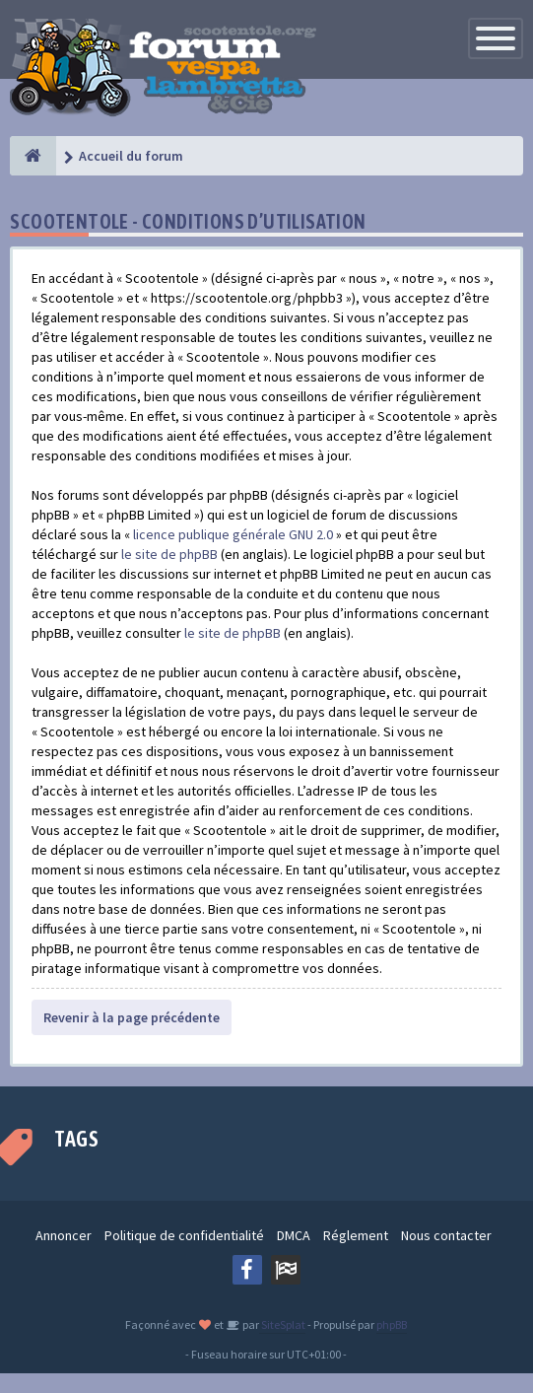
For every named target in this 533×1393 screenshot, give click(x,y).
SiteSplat (282, 1324)
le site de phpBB (169, 554)
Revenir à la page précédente (131, 1017)
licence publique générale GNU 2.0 (233, 534)
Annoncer (63, 1235)
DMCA (293, 1235)
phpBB (391, 1324)
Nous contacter (446, 1235)
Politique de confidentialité (184, 1235)
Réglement (355, 1235)
